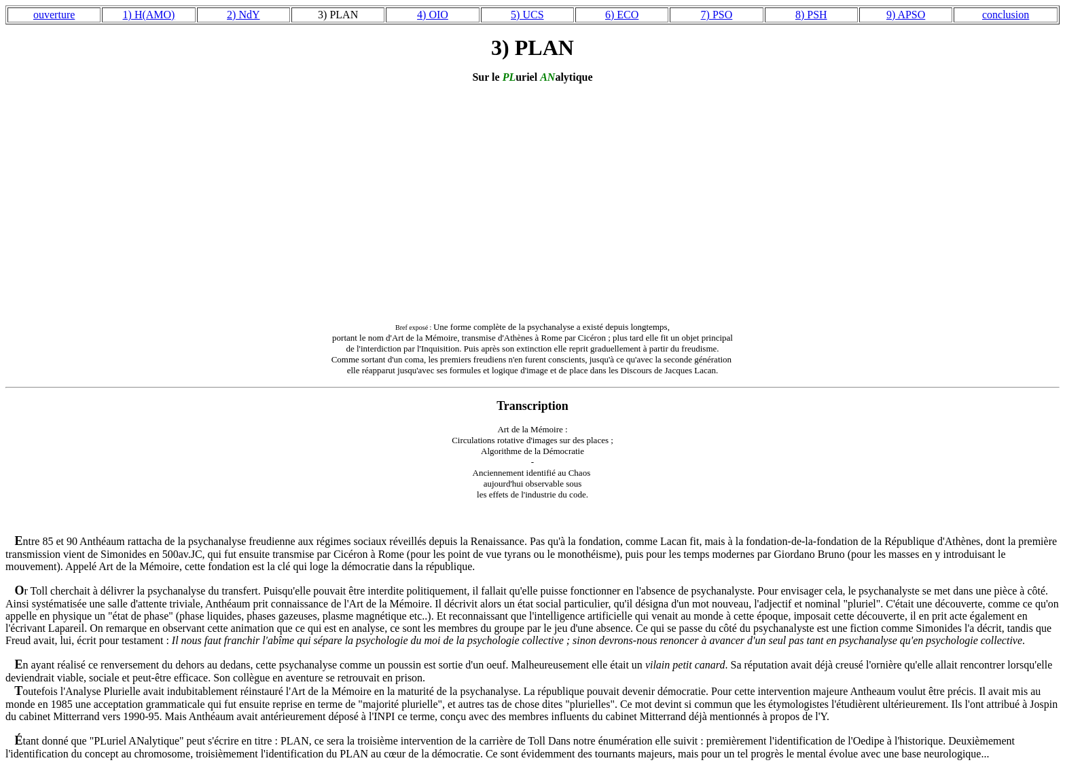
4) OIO (432, 14)
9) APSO (905, 14)
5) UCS (527, 14)
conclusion (1005, 14)
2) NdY (243, 14)
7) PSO (717, 14)
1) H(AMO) (149, 14)
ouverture (54, 14)
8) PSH (811, 14)
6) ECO (621, 14)
